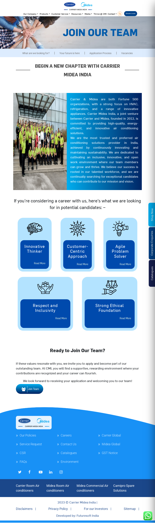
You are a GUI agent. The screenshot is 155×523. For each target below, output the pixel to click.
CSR (23, 453)
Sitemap (130, 509)
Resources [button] (77, 14)
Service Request (31, 444)
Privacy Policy (58, 509)
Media (88, 14)
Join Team (29, 389)
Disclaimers (24, 509)
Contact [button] (112, 14)
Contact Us (68, 444)
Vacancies (127, 53)
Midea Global (111, 444)
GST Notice (110, 453)
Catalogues (69, 453)
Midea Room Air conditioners (57, 488)
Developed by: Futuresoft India (77, 515)
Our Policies (28, 435)
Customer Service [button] (60, 14)
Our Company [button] (31, 14)
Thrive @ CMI (100, 13)
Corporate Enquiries (152, 243)
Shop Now (152, 214)
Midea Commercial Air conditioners (92, 488)
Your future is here (69, 53)
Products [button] (45, 14)
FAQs (23, 462)
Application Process (100, 53)
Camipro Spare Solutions (123, 488)
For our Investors (96, 509)
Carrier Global (111, 435)
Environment (70, 462)
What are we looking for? (36, 53)
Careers (66, 435)
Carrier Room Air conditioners (27, 488)
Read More (39, 263)
